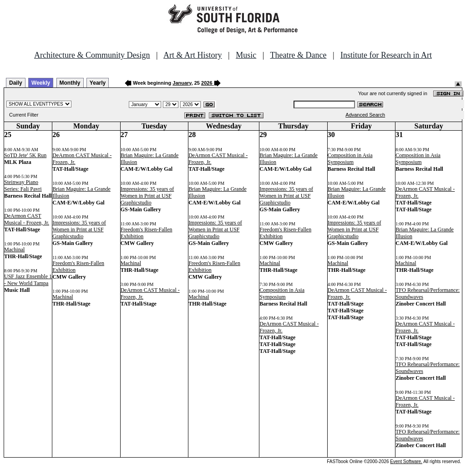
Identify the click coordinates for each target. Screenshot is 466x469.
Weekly (40, 83)
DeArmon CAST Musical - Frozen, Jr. (26, 219)
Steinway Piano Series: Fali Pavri (23, 185)
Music (246, 55)
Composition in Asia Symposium (281, 293)
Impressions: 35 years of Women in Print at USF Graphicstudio (79, 229)
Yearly (98, 83)
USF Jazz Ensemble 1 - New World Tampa (28, 279)
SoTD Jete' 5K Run (25, 155)
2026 (206, 83)
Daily (15, 83)
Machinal (14, 249)
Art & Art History (192, 55)
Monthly (70, 83)
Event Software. (406, 461)
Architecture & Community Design (92, 55)
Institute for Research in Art (386, 55)
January (181, 83)
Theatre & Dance (298, 55)
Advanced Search (365, 114)
